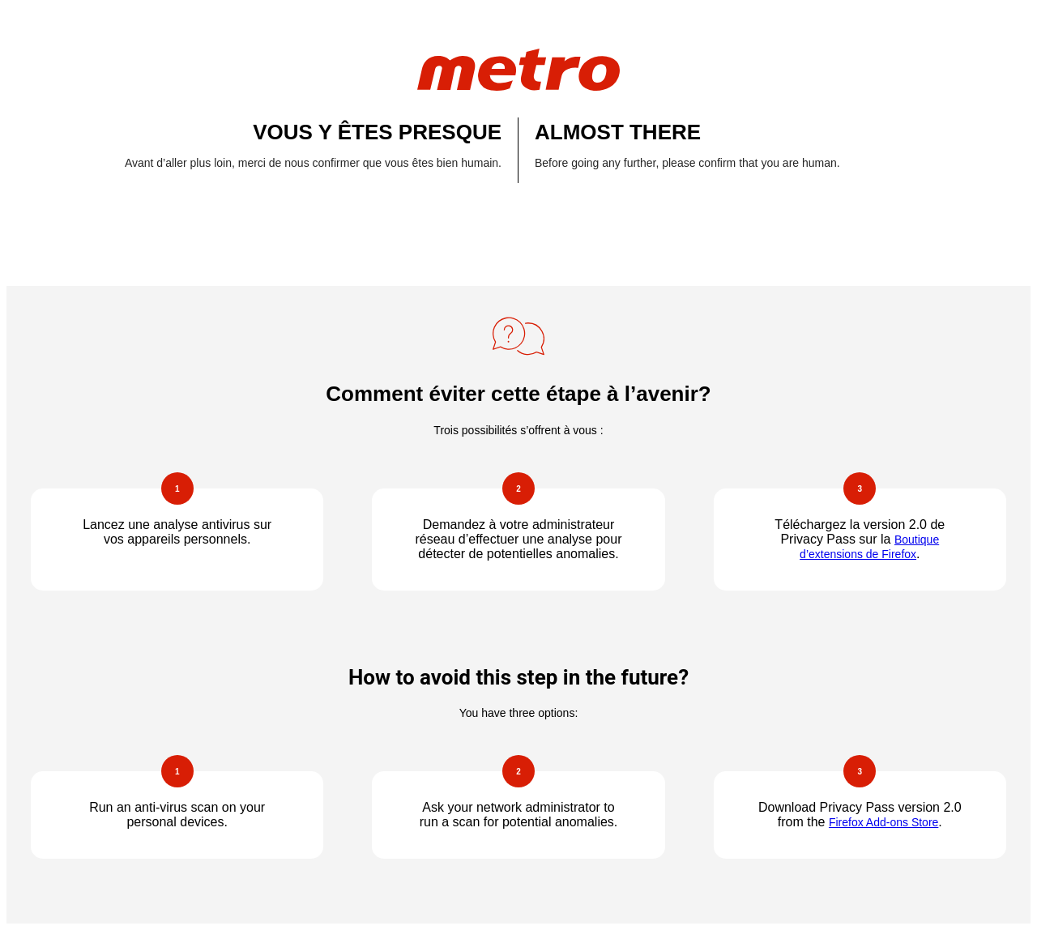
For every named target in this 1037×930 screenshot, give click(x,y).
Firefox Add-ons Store (883, 822)
